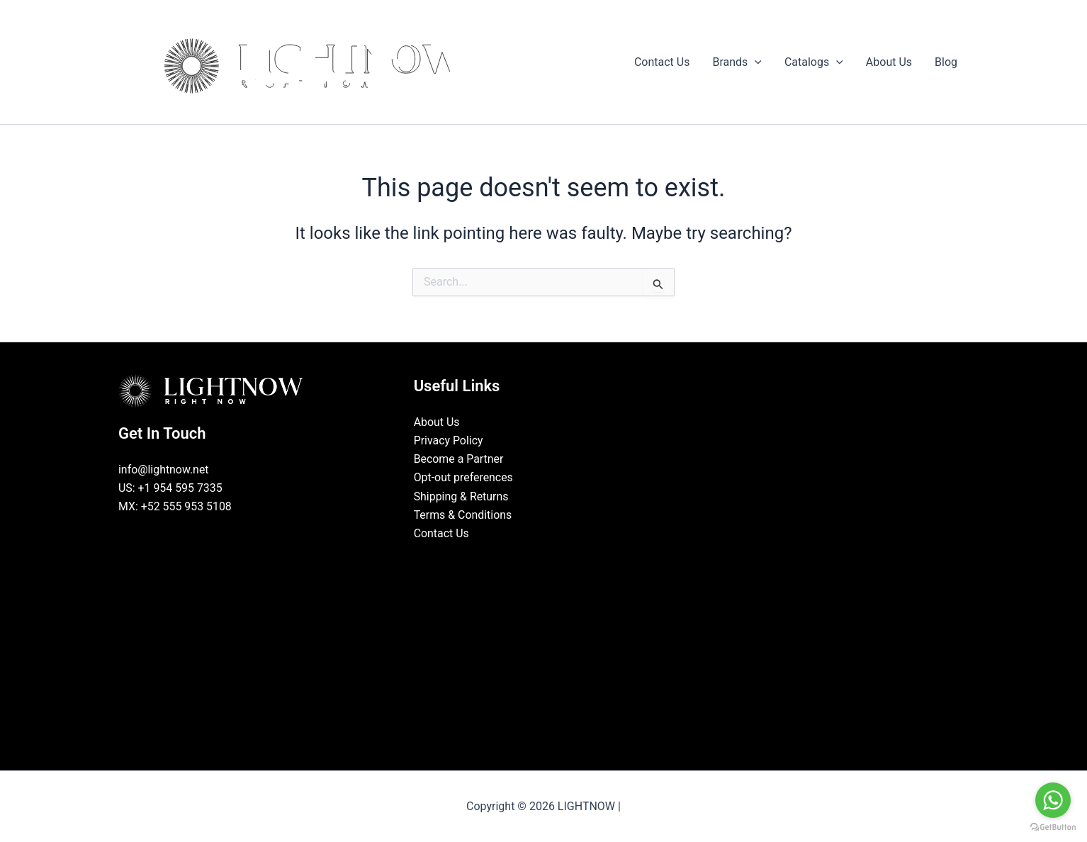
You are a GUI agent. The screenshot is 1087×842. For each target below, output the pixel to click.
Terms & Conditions (463, 515)
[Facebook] (511, 560)
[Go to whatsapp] (1053, 800)
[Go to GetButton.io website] (1053, 827)
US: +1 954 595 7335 (170, 488)
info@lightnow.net (163, 469)
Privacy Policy (449, 440)
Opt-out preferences (464, 478)
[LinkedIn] (532, 560)
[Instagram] (554, 560)
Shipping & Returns (461, 496)
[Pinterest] (575, 560)
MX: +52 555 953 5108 (175, 507)
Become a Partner (459, 459)
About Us (437, 422)
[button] (755, 62)
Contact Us (442, 534)
